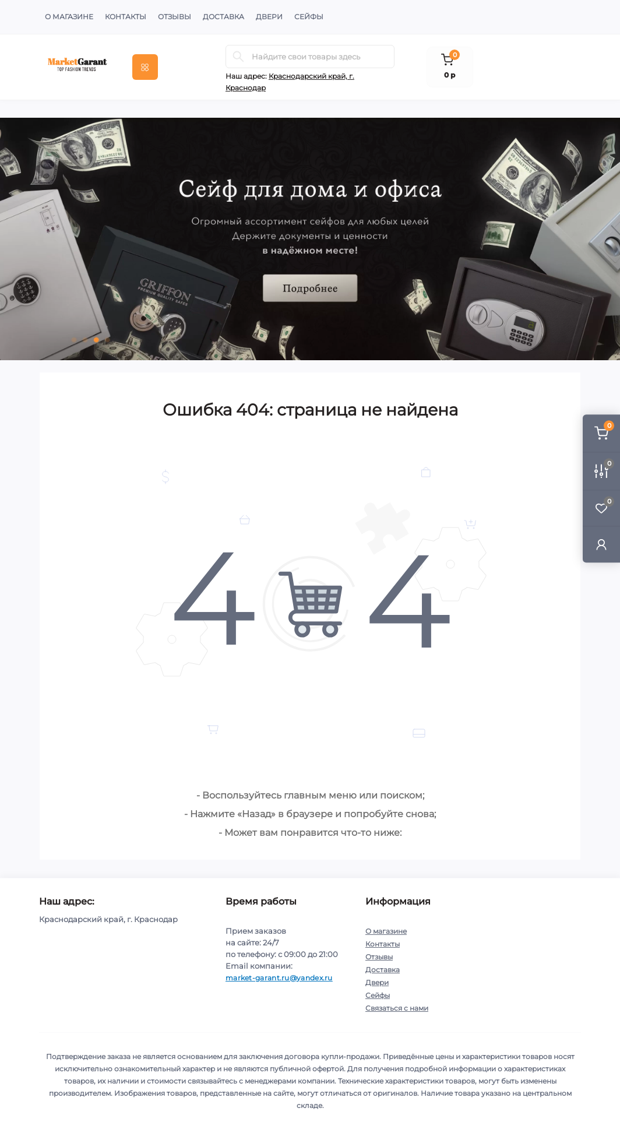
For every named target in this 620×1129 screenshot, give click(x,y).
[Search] (238, 56)
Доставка (223, 16)
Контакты (125, 16)
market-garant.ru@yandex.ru (279, 977)
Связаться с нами (396, 1008)
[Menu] (145, 67)
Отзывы (174, 16)
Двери (269, 16)
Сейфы (308, 16)
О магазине (69, 16)
